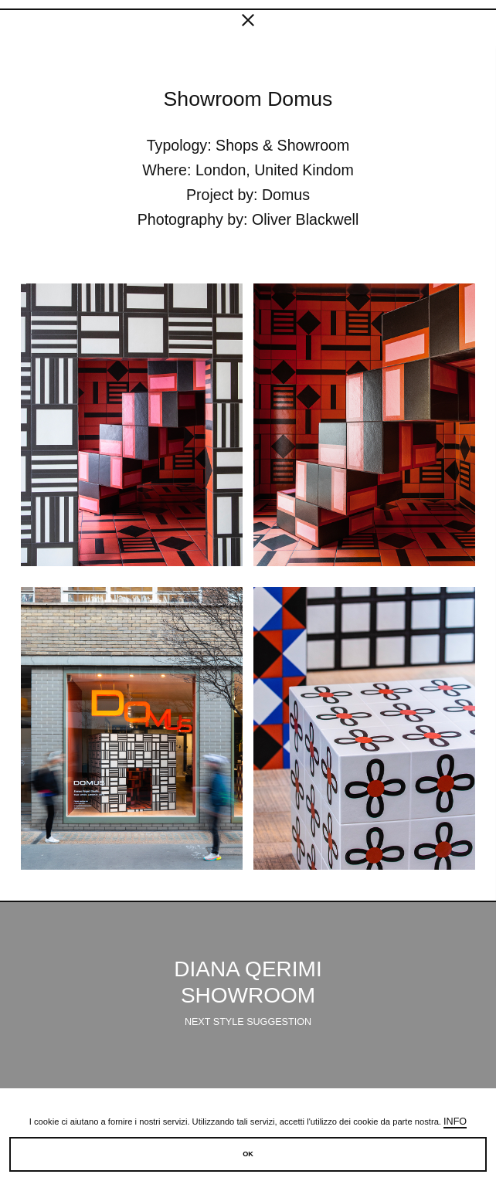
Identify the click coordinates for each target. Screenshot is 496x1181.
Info (455, 1121)
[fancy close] (248, 23)
